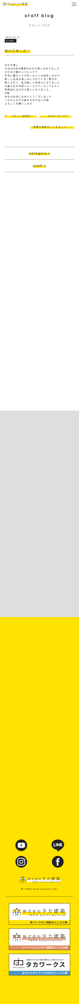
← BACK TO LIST (55, 116)
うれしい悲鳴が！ (22, 116)
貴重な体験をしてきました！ (51, 127)
